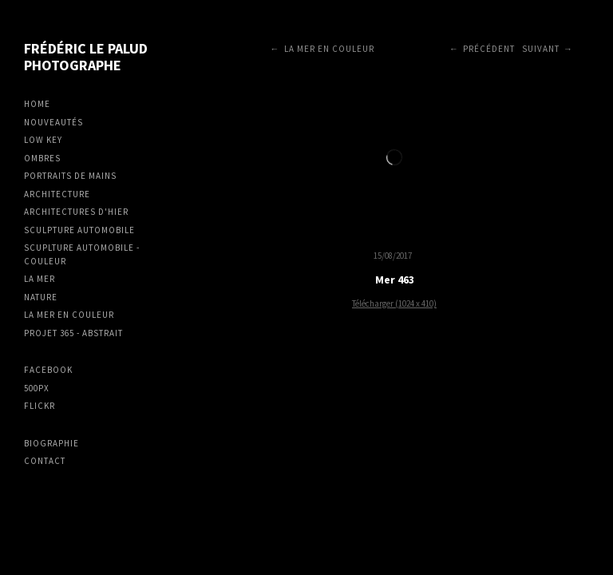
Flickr (39, 405)
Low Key (43, 139)
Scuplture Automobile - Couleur (82, 254)
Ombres (42, 158)
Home (37, 103)
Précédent (489, 48)
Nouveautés (53, 122)
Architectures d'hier (76, 211)
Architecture (57, 194)
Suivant (541, 48)
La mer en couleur (69, 314)
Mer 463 (394, 279)
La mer (39, 278)
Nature (40, 297)
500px (36, 388)
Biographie (51, 443)
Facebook (48, 369)
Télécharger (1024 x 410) (394, 303)
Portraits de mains (70, 175)
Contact (44, 460)
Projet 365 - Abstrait (73, 333)
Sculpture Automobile (79, 230)
